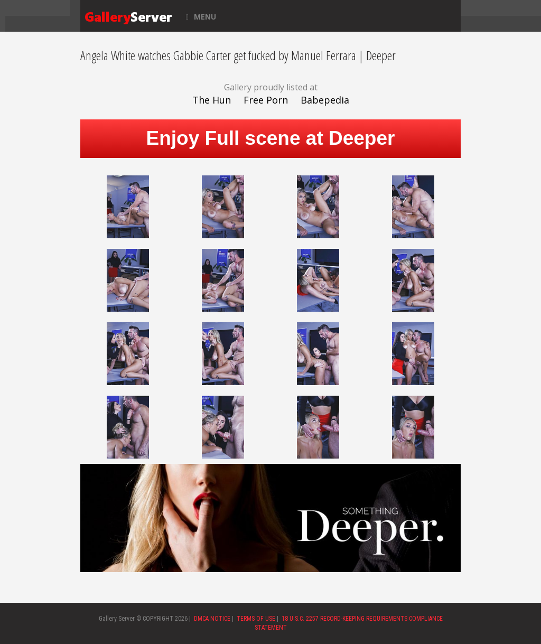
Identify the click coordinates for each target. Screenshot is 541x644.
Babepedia (325, 100)
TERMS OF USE (256, 618)
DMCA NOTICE (212, 618)
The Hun (211, 100)
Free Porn (266, 100)
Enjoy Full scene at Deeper (270, 138)
